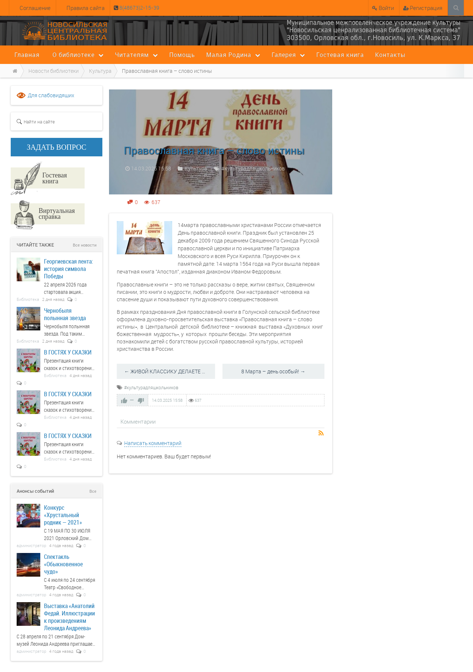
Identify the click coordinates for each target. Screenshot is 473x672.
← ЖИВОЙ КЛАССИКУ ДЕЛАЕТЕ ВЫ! (167, 371)
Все (92, 491)
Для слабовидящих (51, 95)
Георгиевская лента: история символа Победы (68, 268)
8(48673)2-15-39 (138, 7)
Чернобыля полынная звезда (65, 314)
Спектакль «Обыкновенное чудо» (63, 564)
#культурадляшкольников (253, 168)
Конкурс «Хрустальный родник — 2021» (63, 514)
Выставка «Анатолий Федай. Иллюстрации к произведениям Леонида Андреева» (69, 617)
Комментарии (138, 421)
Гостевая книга (54, 178)
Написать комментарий (152, 443)
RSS (321, 433)
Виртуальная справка (56, 213)
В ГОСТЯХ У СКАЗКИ (68, 352)
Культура (196, 168)
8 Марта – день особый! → (273, 371)
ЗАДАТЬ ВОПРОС (56, 147)
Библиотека (28, 299)
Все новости (84, 245)
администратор (31, 545)
